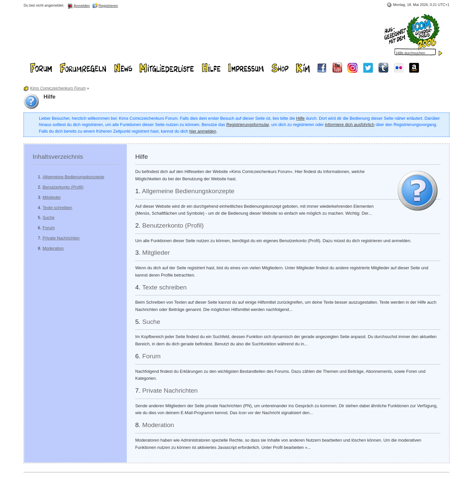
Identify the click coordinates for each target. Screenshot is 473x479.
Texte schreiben (57, 207)
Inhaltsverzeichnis (57, 156)
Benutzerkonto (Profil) (62, 187)
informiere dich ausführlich (349, 124)
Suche (48, 217)
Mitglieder (51, 197)
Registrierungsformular (247, 124)
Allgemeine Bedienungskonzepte (73, 176)
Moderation (53, 248)
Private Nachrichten (60, 238)
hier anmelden (202, 131)
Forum (48, 227)
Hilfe (300, 118)
